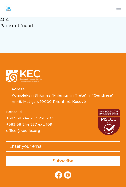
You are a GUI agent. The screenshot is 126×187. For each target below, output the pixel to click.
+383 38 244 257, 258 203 (30, 118)
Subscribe (63, 160)
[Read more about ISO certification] (109, 122)
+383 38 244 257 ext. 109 (29, 124)
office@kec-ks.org (23, 130)
